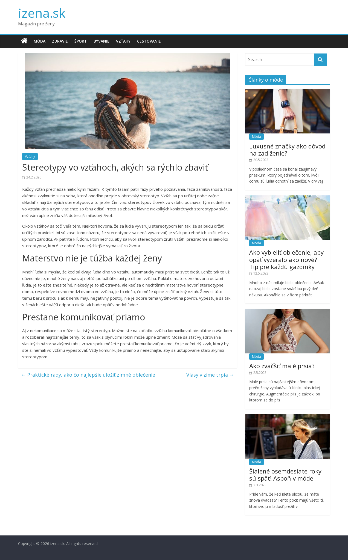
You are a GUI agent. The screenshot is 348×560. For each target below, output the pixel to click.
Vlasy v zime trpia (210, 374)
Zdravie (60, 41)
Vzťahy (123, 41)
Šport (80, 41)
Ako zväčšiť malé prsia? (282, 366)
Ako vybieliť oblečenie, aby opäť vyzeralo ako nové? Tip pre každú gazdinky (286, 259)
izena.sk (41, 12)
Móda (39, 41)
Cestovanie (149, 41)
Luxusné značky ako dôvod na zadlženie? (287, 149)
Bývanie (101, 41)
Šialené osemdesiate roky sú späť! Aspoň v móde (285, 474)
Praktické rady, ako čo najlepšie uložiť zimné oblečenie (88, 374)
